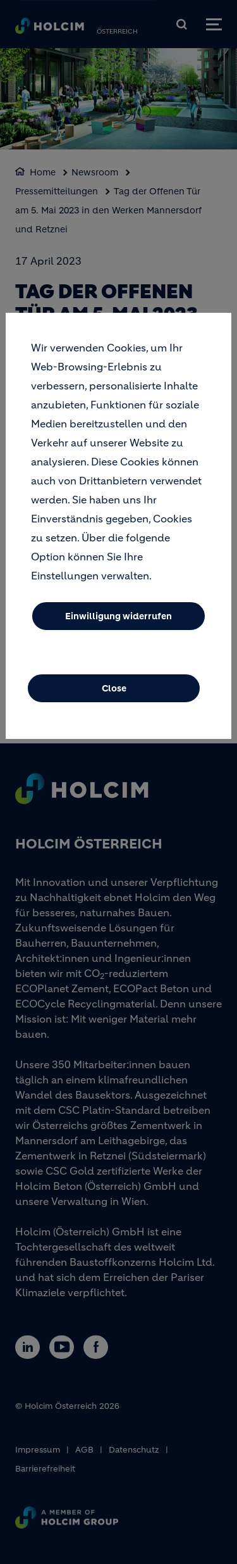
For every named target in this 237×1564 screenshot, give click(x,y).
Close (114, 694)
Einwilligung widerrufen (118, 621)
